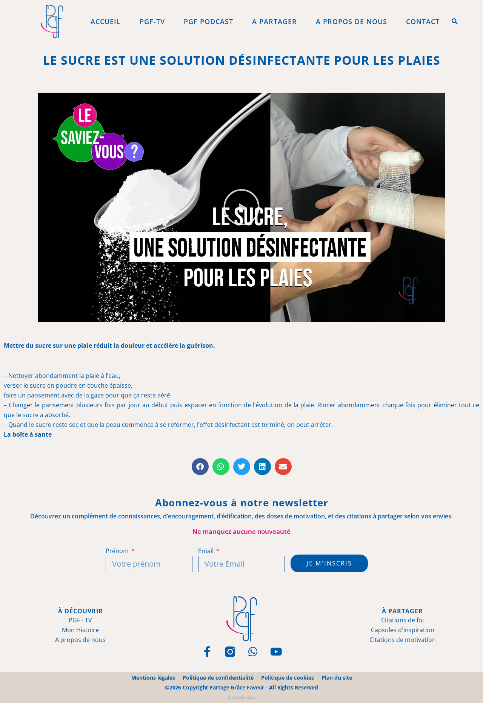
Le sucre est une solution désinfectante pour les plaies (241, 60)
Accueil (106, 21)
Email (206, 551)
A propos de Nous (351, 21)
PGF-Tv (152, 21)
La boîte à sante (28, 434)
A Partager (274, 21)
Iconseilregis (241, 697)
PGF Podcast (208, 21)
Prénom (118, 551)
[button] (454, 21)
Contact (423, 21)
